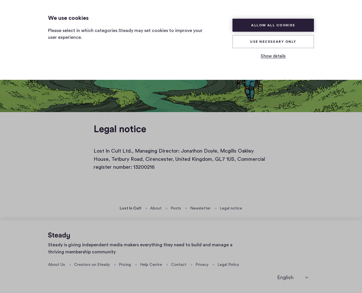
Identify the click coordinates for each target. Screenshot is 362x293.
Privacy (201, 265)
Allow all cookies (273, 25)
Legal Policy (228, 265)
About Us (56, 265)
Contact (178, 265)
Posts (176, 208)
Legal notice (231, 208)
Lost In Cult (130, 208)
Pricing (125, 265)
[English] (293, 278)
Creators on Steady (92, 265)
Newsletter (200, 208)
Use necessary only (273, 41)
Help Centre (151, 265)
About (155, 208)
